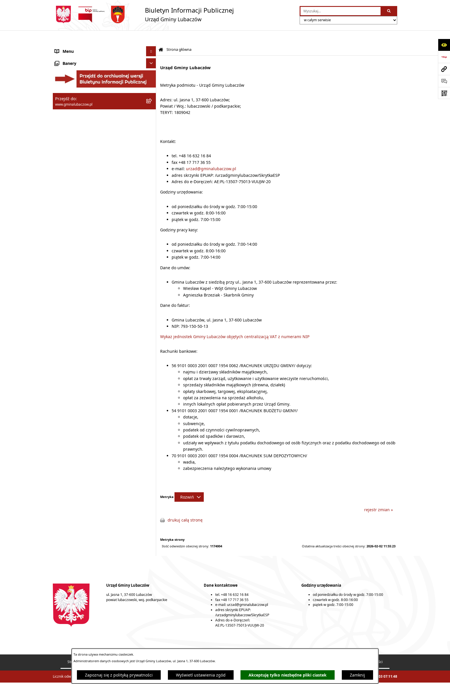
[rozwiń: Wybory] (152, 199)
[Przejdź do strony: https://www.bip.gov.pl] (444, 57)
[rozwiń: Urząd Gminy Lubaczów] (152, 95)
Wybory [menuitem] (62, 199)
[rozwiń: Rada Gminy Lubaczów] (152, 66)
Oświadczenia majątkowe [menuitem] (79, 109)
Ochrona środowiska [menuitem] (74, 139)
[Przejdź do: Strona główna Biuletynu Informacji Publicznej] (160, 36)
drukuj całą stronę (185, 506)
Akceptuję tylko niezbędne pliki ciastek (288, 675)
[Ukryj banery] (151, 212)
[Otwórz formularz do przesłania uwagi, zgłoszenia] (444, 81)
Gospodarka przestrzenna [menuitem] (79, 129)
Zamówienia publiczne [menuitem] (76, 159)
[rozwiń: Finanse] (152, 119)
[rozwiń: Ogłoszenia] (152, 179)
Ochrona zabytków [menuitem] (72, 149)
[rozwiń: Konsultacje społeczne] (152, 189)
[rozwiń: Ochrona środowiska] (152, 139)
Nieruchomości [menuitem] (69, 169)
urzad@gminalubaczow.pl (211, 155)
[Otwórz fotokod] (444, 93)
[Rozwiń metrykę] (189, 483)
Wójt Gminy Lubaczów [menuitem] (76, 80)
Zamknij (357, 675)
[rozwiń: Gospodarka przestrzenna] (152, 129)
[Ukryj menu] (151, 37)
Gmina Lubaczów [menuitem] (71, 52)
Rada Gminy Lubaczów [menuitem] (76, 66)
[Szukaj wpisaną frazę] (389, 11)
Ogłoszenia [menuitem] (65, 179)
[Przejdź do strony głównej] (143, 14)
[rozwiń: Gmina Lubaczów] (152, 52)
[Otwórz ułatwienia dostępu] (444, 45)
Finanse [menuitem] (62, 119)
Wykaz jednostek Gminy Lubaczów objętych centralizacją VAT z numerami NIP (234, 322)
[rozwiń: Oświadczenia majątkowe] (152, 109)
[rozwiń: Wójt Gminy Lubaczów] (152, 80)
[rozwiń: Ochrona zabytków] (152, 149)
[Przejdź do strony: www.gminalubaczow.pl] (444, 69)
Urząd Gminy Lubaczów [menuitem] (77, 95)
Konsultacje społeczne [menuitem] (76, 189)
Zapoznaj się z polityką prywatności (119, 675)
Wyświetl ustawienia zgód (201, 675)
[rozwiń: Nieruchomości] (152, 169)
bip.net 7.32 (388, 676)
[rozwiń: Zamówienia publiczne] (152, 159)
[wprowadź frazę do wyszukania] (340, 11)
